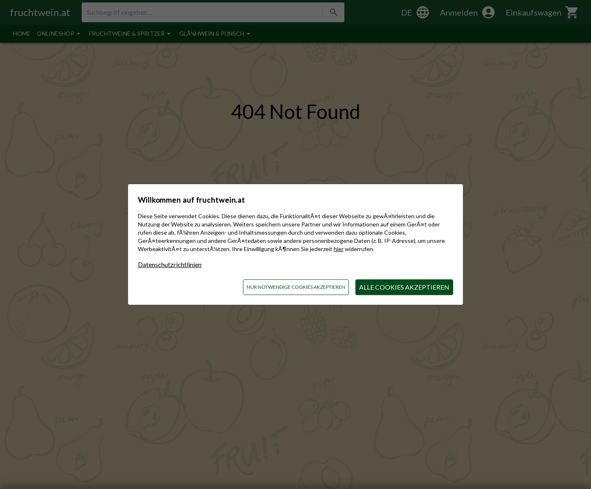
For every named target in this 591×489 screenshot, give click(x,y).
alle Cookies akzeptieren (404, 287)
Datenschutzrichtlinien (170, 264)
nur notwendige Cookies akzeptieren (296, 287)
